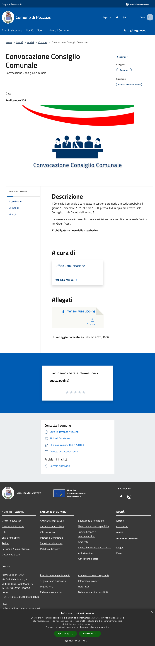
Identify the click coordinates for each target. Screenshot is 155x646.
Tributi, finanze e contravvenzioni (87, 534)
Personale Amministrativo (15, 549)
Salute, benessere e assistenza (94, 547)
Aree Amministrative (13, 526)
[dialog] (77, 627)
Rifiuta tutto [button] (90, 633)
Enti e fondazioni (11, 538)
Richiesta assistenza (51, 592)
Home (9, 42)
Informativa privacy (88, 581)
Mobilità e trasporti (50, 549)
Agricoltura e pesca (88, 559)
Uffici (4, 532)
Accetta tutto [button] (65, 633)
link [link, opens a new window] (107, 627)
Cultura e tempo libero (52, 526)
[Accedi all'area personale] (137, 4)
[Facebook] (114, 17)
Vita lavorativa (48, 532)
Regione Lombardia (12, 4)
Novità (19, 42)
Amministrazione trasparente (93, 575)
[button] (77, 640)
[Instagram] (122, 17)
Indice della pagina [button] (18, 191)
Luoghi (120, 547)
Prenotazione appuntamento (55, 575)
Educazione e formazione (91, 520)
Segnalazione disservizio (53, 581)
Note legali (84, 586)
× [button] (151, 612)
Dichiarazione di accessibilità (93, 592)
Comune (42, 42)
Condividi (123, 57)
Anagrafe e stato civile (52, 521)
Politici (5, 543)
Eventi (119, 553)
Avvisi (30, 42)
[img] (33, 190)
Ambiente (83, 542)
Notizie (120, 521)
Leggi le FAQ (46, 586)
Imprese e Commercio (51, 538)
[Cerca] (149, 17)
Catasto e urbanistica (51, 543)
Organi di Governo (11, 521)
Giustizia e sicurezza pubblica (93, 526)
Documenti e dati (11, 554)
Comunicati (122, 526)
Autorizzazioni (85, 553)
